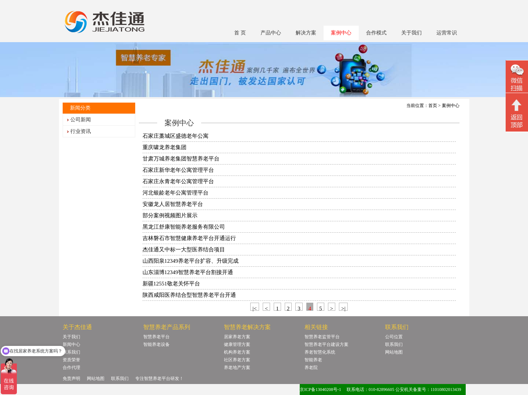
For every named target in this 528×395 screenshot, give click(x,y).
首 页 (240, 33)
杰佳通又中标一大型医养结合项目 (184, 249)
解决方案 (306, 33)
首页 (432, 105)
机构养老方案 (237, 352)
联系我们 (71, 352)
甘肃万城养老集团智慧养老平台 (181, 159)
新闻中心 (71, 344)
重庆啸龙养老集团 (165, 147)
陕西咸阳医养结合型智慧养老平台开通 (189, 295)
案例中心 (341, 33)
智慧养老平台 (156, 336)
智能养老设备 (156, 344)
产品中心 (271, 33)
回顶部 (517, 113)
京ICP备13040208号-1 (320, 389)
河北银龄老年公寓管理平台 (175, 193)
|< (254, 308)
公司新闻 (80, 119)
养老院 (311, 367)
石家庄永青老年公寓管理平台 (178, 181)
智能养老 (313, 359)
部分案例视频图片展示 (170, 215)
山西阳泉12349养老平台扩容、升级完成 (191, 261)
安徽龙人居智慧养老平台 (173, 204)
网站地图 (394, 352)
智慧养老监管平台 (322, 336)
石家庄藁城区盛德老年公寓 (175, 136)
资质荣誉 (71, 359)
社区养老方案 (237, 359)
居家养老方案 (237, 336)
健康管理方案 (237, 344)
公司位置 (394, 336)
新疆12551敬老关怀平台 (171, 284)
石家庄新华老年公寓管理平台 (178, 170)
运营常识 (446, 33)
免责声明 (71, 378)
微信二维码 (517, 77)
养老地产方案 (237, 367)
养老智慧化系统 (319, 352)
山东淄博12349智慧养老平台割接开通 (188, 272)
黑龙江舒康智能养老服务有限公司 (184, 227)
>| (343, 308)
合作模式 (376, 33)
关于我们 (411, 33)
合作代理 (71, 367)
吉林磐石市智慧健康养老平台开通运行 (189, 238)
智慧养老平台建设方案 (326, 344)
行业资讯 (80, 131)
